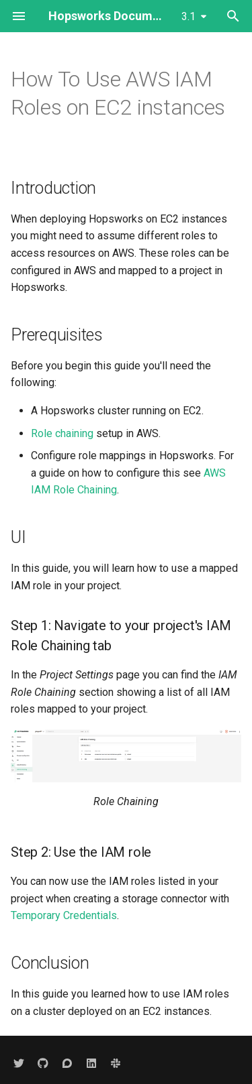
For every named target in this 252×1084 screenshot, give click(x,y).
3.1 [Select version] (188, 16)
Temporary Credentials (64, 915)
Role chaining (62, 433)
